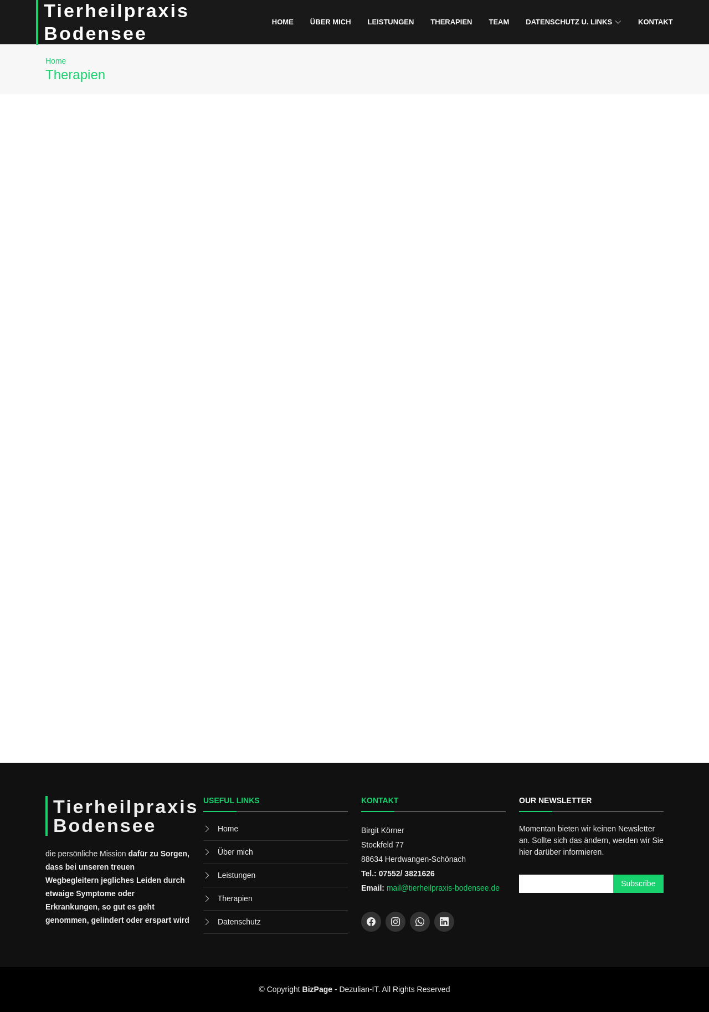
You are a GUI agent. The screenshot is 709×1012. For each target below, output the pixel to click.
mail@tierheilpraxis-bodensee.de (443, 887)
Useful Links (231, 800)
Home (283, 22)
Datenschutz (239, 921)
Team (499, 22)
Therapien (451, 22)
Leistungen (391, 22)
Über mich (330, 22)
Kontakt (655, 22)
